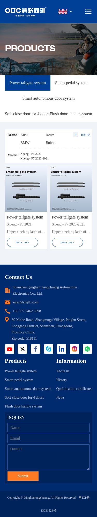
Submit (23, 476)
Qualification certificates (74, 389)
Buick (50, 143)
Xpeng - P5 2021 (31, 154)
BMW (24, 143)
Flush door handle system (71, 114)
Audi (24, 135)
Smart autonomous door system (48, 98)
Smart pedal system (71, 83)
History (61, 380)
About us (62, 371)
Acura (50, 135)
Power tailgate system (28, 83)
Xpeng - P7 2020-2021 (34, 158)
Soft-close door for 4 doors (27, 114)
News (60, 397)
